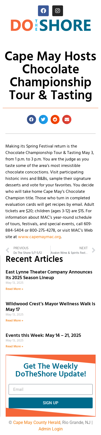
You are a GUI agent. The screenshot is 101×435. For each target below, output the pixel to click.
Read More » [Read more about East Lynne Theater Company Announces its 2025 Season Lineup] (14, 289)
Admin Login (51, 428)
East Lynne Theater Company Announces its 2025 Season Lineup (49, 275)
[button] (31, 119)
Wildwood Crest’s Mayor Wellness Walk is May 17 (50, 307)
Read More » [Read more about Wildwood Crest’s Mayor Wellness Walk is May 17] (14, 320)
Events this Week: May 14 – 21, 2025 (43, 336)
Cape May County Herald (36, 422)
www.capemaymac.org (39, 237)
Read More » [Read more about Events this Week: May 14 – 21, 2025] (14, 346)
